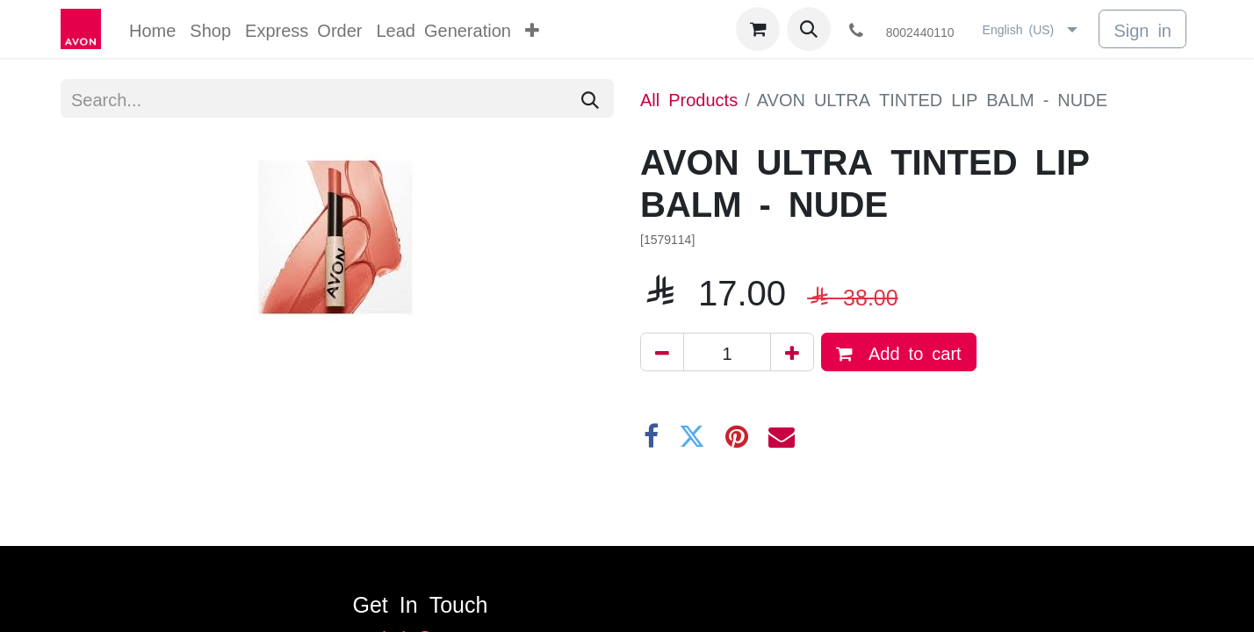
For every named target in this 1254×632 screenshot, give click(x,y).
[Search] (590, 98)
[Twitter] (692, 436)
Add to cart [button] (899, 353)
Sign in (1142, 29)
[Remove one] (662, 352)
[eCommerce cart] (758, 29)
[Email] (781, 436)
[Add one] (792, 352)
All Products (689, 98)
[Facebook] (651, 436)
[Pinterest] (736, 436)
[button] (809, 29)
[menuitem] (152, 29)
